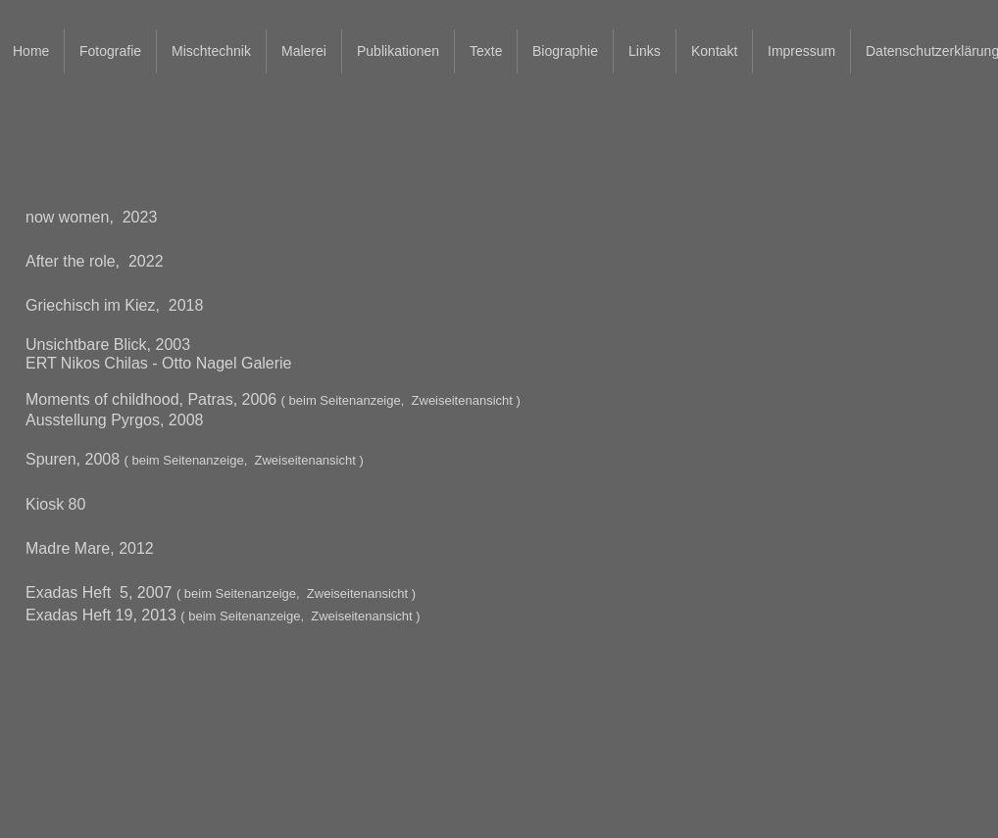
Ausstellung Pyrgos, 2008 (114, 420)
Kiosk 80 (55, 504)
